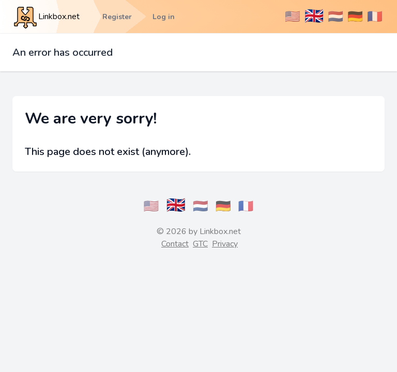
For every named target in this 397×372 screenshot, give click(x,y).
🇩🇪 (355, 16)
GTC (200, 244)
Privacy (225, 244)
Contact (175, 244)
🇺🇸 (292, 16)
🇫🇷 (375, 16)
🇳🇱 (335, 16)
